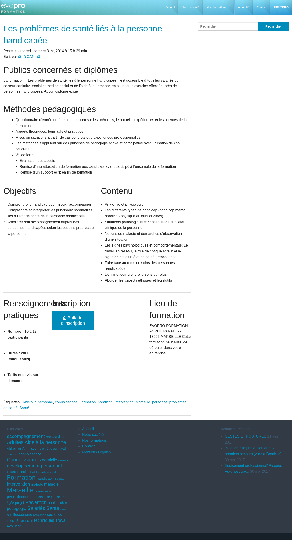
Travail (61, 520)
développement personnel (34, 465)
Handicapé (58, 478)
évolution (14, 526)
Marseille (143, 402)
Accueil (170, 7)
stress (11, 520)
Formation (87, 402)
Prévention (36, 502)
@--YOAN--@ (29, 57)
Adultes (15, 442)
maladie (51, 484)
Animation (30, 448)
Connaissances (24, 459)
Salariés (36, 508)
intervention (124, 402)
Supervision (24, 520)
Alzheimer (14, 448)
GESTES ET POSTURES (245, 436)
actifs (49, 437)
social (52, 514)
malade (37, 484)
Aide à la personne (38, 402)
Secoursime (39, 515)
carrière (12, 454)
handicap (105, 402)
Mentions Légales (96, 452)
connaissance (66, 402)
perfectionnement (21, 497)
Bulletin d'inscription (73, 320)
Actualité (243, 7)
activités (58, 437)
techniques (44, 520)
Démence (63, 460)
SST (60, 515)
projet (19, 503)
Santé (24, 408)
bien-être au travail (52, 448)
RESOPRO (281, 7)
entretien (23, 472)
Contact (261, 7)
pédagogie (16, 508)
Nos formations (216, 7)
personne (159, 402)
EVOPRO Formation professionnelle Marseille (13, 9)
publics (63, 503)
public (52, 503)
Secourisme (22, 514)
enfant (11, 472)
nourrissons (43, 491)
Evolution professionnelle (43, 472)
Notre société (190, 7)
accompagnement (26, 436)
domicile (49, 460)
